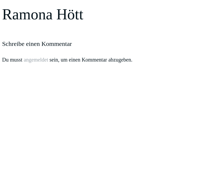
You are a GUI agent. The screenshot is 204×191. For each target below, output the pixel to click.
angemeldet (36, 60)
